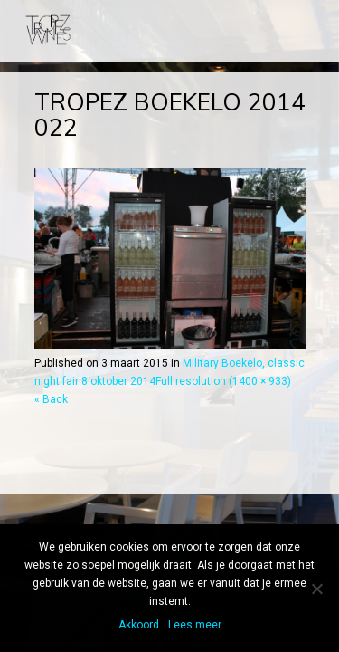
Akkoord (138, 624)
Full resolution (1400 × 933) (223, 381)
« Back (51, 399)
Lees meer (194, 624)
